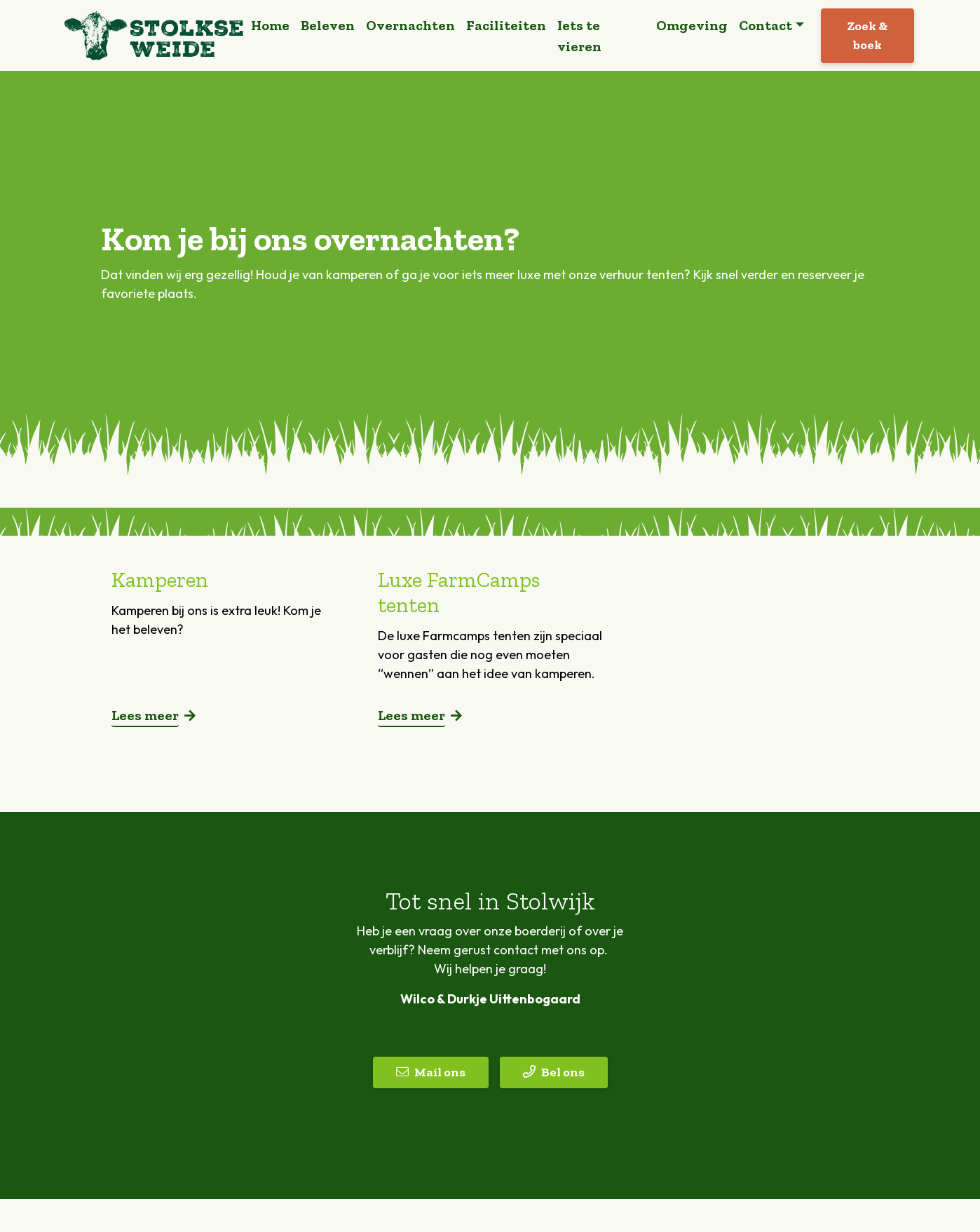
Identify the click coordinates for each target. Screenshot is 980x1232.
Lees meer (145, 720)
